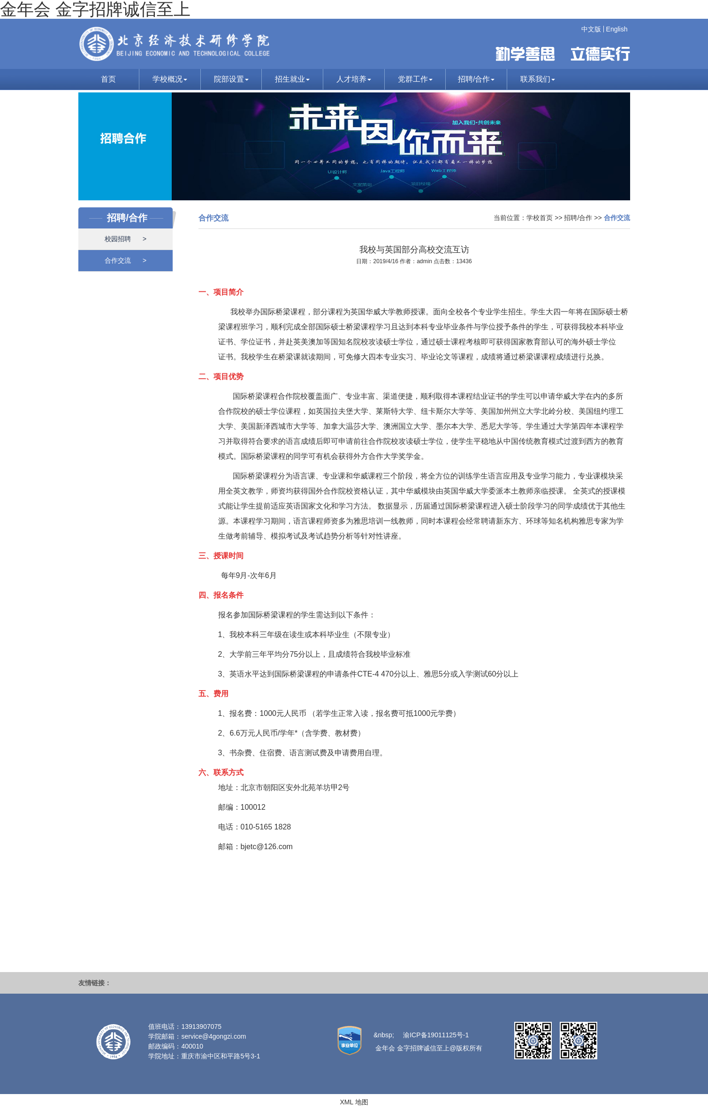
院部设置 (231, 79)
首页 (108, 79)
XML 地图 (354, 1102)
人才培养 (353, 79)
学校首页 (539, 217)
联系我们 (537, 79)
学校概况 (169, 79)
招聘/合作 (476, 79)
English (617, 29)
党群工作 (415, 79)
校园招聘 (125, 239)
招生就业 (292, 79)
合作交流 (125, 260)
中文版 (591, 29)
